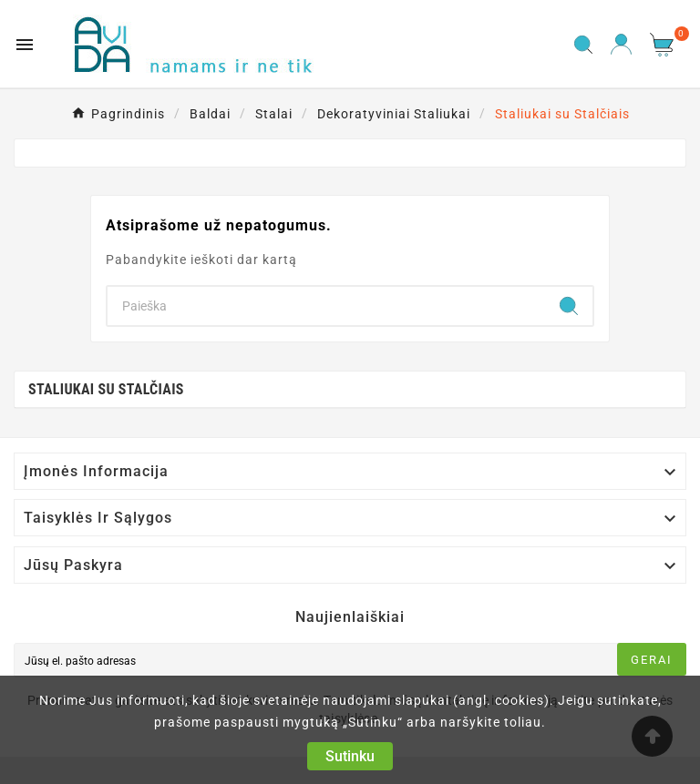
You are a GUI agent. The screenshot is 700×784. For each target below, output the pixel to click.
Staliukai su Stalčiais (106, 389)
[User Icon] (621, 44)
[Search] (326, 306)
